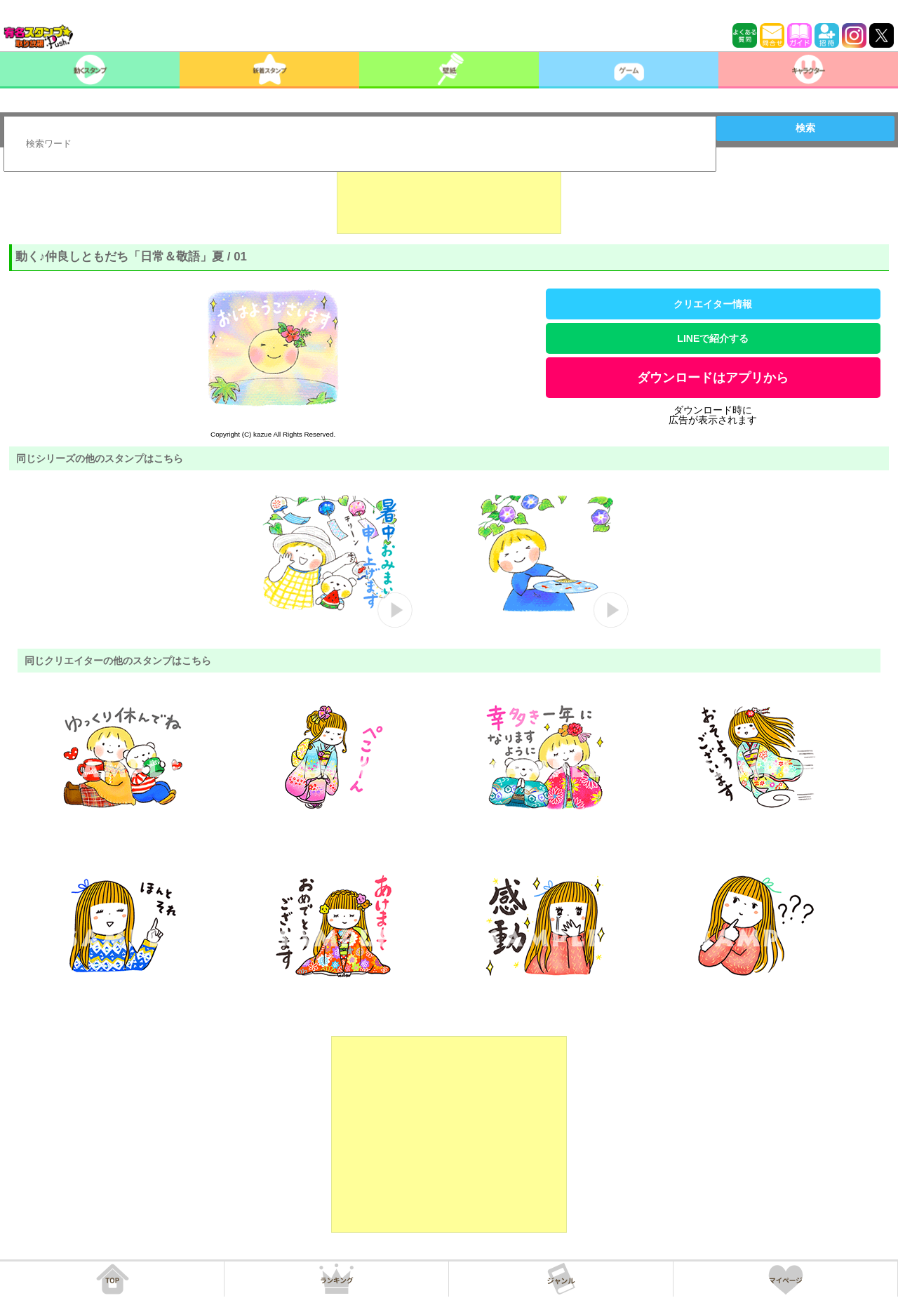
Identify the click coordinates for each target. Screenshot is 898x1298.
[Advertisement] (449, 199)
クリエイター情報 (713, 304)
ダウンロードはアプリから (713, 378)
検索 (805, 127)
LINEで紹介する (713, 338)
